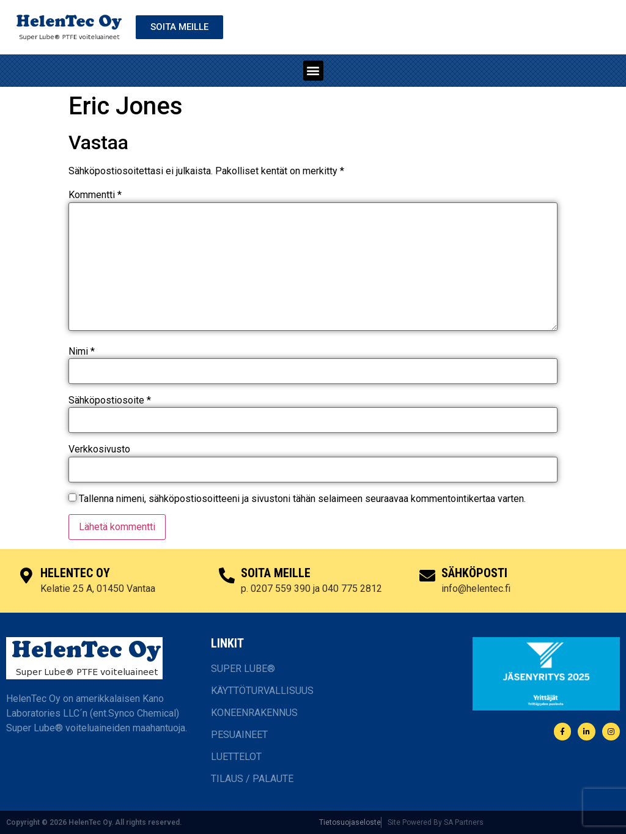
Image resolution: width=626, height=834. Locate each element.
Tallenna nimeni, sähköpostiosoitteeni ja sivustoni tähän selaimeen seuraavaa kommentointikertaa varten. (302, 499)
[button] (313, 71)
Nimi (81, 351)
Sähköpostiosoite (109, 400)
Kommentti (95, 195)
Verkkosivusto (99, 449)
